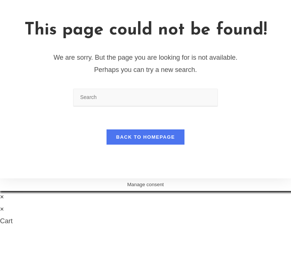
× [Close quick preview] (2, 197)
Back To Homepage (145, 137)
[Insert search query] (145, 98)
